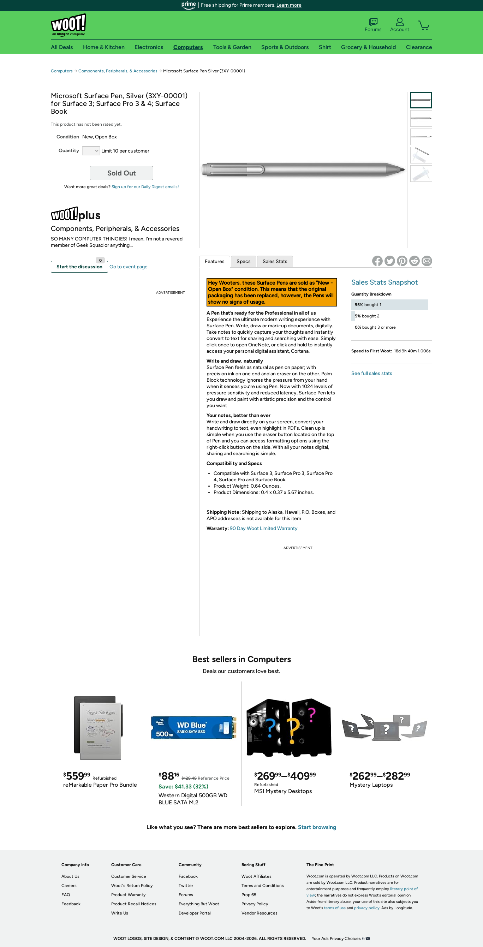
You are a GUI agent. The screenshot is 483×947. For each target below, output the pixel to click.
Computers (62, 71)
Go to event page (128, 267)
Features (215, 261)
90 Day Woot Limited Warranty (264, 528)
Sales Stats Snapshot (384, 282)
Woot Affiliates (257, 876)
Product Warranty (128, 894)
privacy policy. (367, 908)
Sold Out (121, 173)
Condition (67, 137)
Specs (244, 261)
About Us (70, 876)
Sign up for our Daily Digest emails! (145, 186)
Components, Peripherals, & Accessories (117, 71)
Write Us (119, 913)
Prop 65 (249, 894)
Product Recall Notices (133, 903)
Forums (373, 25)
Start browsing (317, 827)
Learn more (289, 5)
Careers (69, 885)
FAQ (65, 894)
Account (399, 25)
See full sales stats (371, 373)
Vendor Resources (260, 913)
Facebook (188, 876)
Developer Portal (195, 913)
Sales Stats (275, 261)
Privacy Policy (255, 903)
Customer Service (128, 876)
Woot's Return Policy (132, 885)
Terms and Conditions (263, 885)
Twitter (186, 885)
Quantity (69, 151)
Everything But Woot (199, 903)
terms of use (335, 908)
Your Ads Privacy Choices (336, 938)
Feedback (70, 903)
